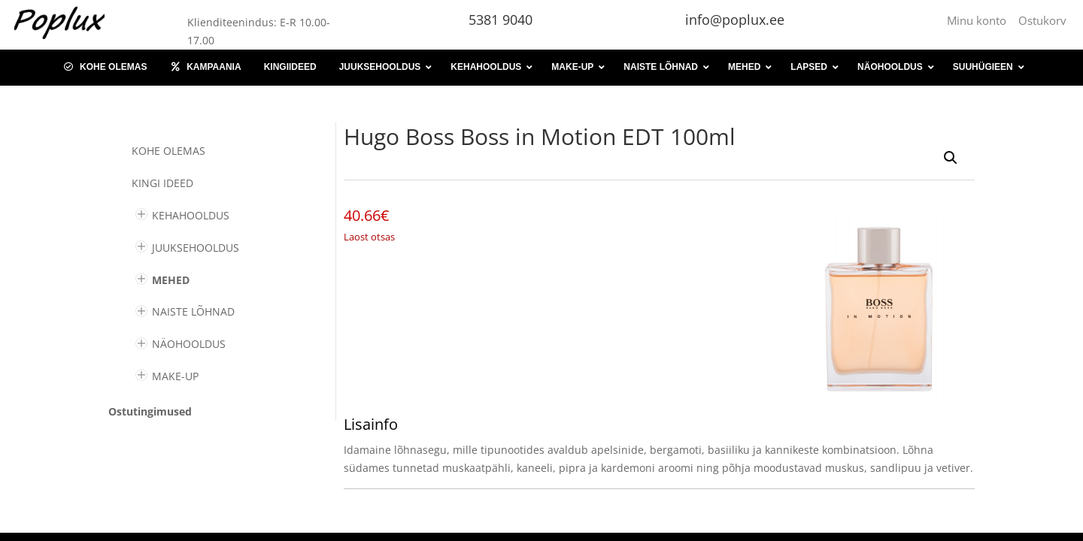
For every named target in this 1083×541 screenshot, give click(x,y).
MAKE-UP (175, 376)
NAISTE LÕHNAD (193, 311)
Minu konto (979, 20)
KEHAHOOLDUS (190, 215)
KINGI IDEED (162, 183)
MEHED (171, 280)
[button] (950, 157)
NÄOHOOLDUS (189, 344)
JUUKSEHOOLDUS (195, 247)
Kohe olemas (168, 151)
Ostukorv (1042, 20)
